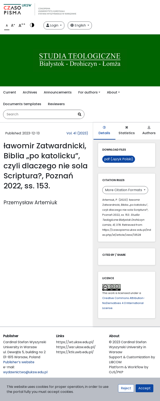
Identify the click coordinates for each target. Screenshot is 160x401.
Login (52, 25)
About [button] (112, 92)
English (78, 25)
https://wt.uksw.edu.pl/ (75, 342)
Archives (30, 92)
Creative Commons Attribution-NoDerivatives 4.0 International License (123, 303)
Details (104, 130)
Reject (126, 388)
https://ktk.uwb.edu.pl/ (75, 352)
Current (9, 92)
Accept (144, 388)
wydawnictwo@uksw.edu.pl (25, 372)
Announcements (58, 92)
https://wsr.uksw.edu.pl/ (76, 347)
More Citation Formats (124, 190)
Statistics (127, 130)
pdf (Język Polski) (118, 159)
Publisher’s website (18, 362)
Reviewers (56, 104)
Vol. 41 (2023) (77, 133)
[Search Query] (39, 114)
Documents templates (22, 104)
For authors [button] (88, 92)
